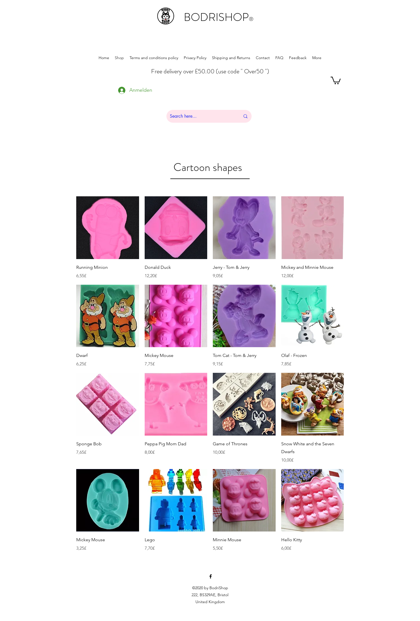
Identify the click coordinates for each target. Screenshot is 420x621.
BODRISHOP (219, 17)
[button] (336, 80)
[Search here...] (201, 116)
